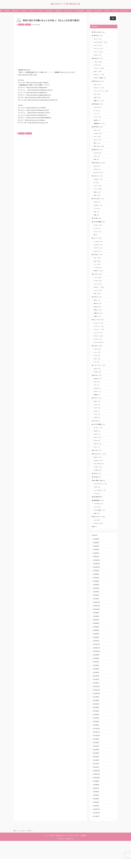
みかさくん (99, 89)
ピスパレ (97, 406)
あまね (97, 440)
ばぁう (98, 72)
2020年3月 (96, 813)
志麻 (97, 524)
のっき (97, 233)
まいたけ (98, 346)
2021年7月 (96, 762)
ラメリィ (97, 236)
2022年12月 (96, 701)
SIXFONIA (98, 129)
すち (97, 139)
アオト (97, 356)
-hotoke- (98, 182)
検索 (113, 18)
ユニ (97, 369)
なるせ (97, 172)
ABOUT (52, 853)
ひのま (96, 419)
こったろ (98, 273)
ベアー (96, 115)
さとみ (98, 286)
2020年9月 (96, 798)
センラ (97, 518)
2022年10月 (96, 708)
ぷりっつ (98, 52)
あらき (97, 169)
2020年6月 (96, 809)
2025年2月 (96, 608)
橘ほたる (97, 310)
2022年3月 (96, 734)
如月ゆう (98, 276)
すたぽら (97, 259)
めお (96, 216)
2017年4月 (96, 834)
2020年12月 (96, 787)
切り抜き (97, 487)
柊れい (97, 306)
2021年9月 (96, 755)
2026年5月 (96, 554)
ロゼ (97, 95)
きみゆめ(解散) (99, 226)
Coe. (97, 263)
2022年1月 (96, 741)
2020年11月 (96, 791)
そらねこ (98, 229)
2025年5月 (96, 597)
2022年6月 (96, 723)
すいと (97, 413)
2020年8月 (96, 802)
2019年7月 (96, 820)
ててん (97, 212)
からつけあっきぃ (100, 42)
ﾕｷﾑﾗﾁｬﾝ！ (97, 400)
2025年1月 (96, 611)
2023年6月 (96, 680)
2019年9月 (96, 816)
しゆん (98, 62)
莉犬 (97, 299)
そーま (97, 112)
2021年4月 (96, 773)
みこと (98, 142)
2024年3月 (96, 647)
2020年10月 (96, 795)
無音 (96, 162)
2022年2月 (96, 737)
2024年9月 (96, 626)
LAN (97, 132)
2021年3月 (96, 777)
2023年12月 (96, 658)
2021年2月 (96, 780)
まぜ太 (98, 55)
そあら (97, 443)
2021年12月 (96, 744)
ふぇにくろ (98, 339)
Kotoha (97, 379)
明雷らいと (99, 102)
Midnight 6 (98, 106)
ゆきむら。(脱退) (100, 79)
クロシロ (97, 109)
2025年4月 (96, 601)
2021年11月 (96, 748)
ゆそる (97, 426)
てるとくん (99, 69)
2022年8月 (96, 716)
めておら (97, 460)
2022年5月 (96, 726)
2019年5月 (96, 823)
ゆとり (97, 159)
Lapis (97, 86)
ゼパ (96, 393)
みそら (97, 366)
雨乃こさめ (99, 149)
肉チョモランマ (99, 528)
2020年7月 (96, 805)
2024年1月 (96, 655)
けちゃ (98, 45)
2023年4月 (96, 687)
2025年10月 (96, 579)
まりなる (97, 396)
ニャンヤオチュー (100, 501)
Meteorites (98, 82)
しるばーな (98, 249)
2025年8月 (96, 586)
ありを (97, 206)
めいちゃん (98, 176)
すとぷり (97, 279)
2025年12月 (96, 572)
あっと (98, 39)
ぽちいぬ (97, 453)
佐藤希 (97, 403)
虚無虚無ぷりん (99, 125)
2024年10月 (96, 622)
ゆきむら (97, 483)
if (96, 186)
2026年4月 (96, 558)
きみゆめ (97, 222)
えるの (97, 497)
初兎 (97, 196)
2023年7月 (96, 676)
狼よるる (97, 313)
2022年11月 (96, 705)
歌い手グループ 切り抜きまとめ (65, 4)
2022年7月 (96, 719)
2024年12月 (96, 615)
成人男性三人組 (99, 491)
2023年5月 (96, 683)
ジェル (98, 289)
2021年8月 (96, 759)
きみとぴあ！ (98, 202)
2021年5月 (96, 769)
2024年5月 (96, 640)
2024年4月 (96, 644)
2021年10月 (96, 751)
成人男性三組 (98, 507)
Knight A (98, 59)
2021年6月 (96, 766)
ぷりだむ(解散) (99, 433)
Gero (97, 531)
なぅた (97, 416)
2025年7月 (96, 590)
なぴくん (97, 446)
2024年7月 (96, 633)
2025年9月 (96, 583)
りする (97, 504)
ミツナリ (97, 119)
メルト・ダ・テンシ (101, 92)
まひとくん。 (99, 75)
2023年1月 (96, 698)
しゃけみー (98, 246)
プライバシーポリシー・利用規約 (77, 853)
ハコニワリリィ (99, 373)
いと (97, 359)
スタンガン (98, 253)
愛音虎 (97, 122)
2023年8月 (96, 672)
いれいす (97, 179)
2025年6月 (96, 593)
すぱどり (97, 303)
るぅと (98, 296)
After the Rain (99, 32)
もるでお (97, 156)
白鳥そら (98, 316)
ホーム (47, 853)
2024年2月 (96, 651)
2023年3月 (96, 690)
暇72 (97, 145)
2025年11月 (96, 575)
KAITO (97, 467)
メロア (97, 423)
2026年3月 (96, 561)
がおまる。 (98, 209)
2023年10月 (96, 665)
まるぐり (97, 256)
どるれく (97, 353)
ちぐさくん (98, 49)
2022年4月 (96, 730)
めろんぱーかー (99, 463)
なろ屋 (98, 480)
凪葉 (96, 219)
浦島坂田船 (98, 511)
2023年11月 (96, 662)
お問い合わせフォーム (61, 853)
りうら (98, 192)
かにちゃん (98, 330)
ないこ (98, 189)
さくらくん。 (98, 333)
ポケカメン (28, 24)
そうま (97, 66)
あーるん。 (98, 437)
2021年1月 (96, 784)
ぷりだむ (96, 430)
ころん (98, 283)
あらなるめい (99, 166)
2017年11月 (96, 831)
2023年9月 (96, 669)
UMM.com (97, 152)
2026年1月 (96, 568)
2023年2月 (96, 694)
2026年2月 (96, 565)
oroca (97, 390)
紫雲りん (97, 323)
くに (97, 269)
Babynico (97, 386)
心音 (97, 99)
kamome (98, 470)
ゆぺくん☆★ (98, 349)
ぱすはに (97, 383)
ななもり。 (99, 293)
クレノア (97, 243)
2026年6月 (96, 550)
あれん (97, 410)
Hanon (97, 376)
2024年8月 (96, 629)
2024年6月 (96, 637)
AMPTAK (97, 36)
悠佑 (97, 199)
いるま (98, 135)
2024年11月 (96, 619)
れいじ (96, 456)
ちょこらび (21, 24)
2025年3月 (96, 604)
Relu (97, 266)
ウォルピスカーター (100, 494)
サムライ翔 (99, 473)
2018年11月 (96, 827)
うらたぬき (98, 514)
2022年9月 (96, 712)
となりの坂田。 (99, 521)
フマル (97, 363)
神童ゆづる (98, 319)
